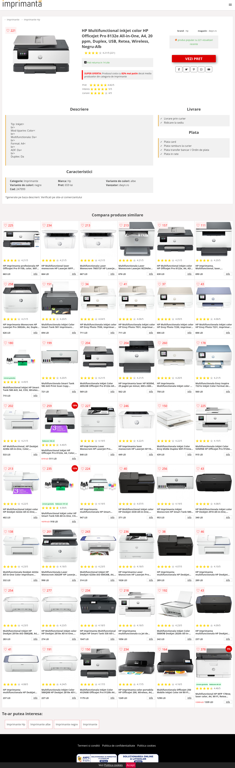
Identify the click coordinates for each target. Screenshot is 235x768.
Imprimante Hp (32, 19)
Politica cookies (146, 745)
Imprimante (13, 19)
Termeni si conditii (89, 745)
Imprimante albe (40, 724)
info (35, 273)
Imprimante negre (67, 724)
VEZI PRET (193, 58)
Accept (131, 765)
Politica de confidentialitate (118, 745)
